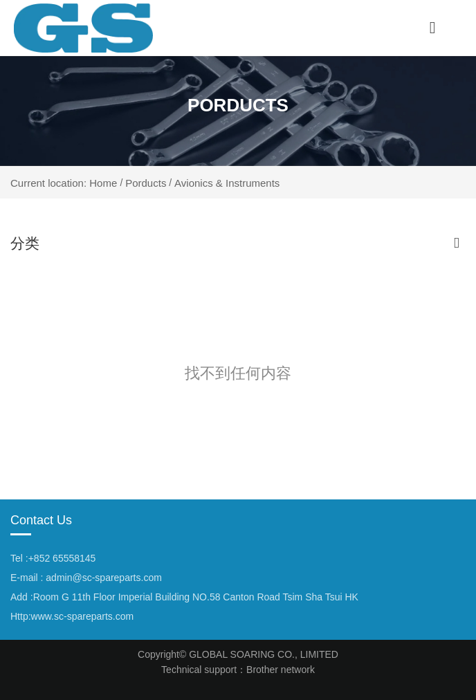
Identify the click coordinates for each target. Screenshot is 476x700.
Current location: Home (65, 183)
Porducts (145, 182)
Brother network (280, 669)
